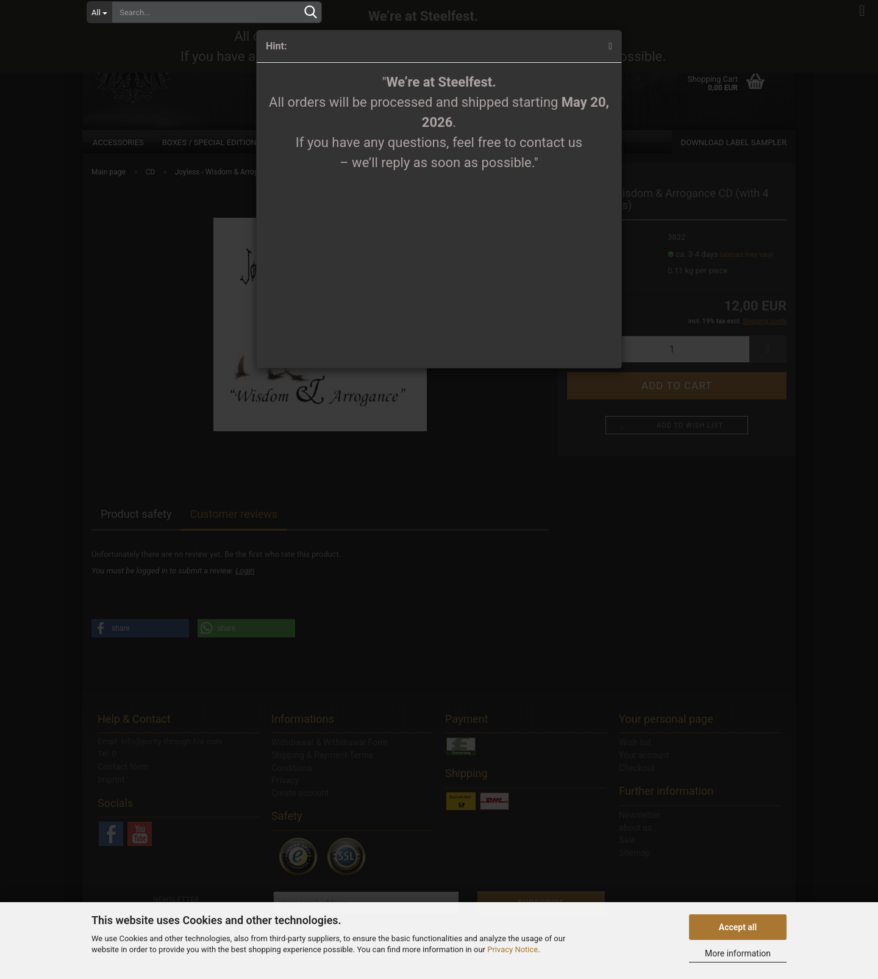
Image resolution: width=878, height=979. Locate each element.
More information (738, 953)
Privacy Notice (512, 949)
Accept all (738, 927)
